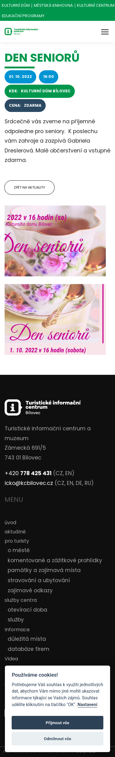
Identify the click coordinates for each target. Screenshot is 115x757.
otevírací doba (27, 609)
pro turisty (17, 540)
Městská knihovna (53, 6)
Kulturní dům (16, 6)
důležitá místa (27, 639)
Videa (11, 658)
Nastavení (88, 704)
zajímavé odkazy (30, 590)
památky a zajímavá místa (44, 570)
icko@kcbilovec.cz (29, 483)
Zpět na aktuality (29, 187)
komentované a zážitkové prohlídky (55, 560)
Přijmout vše (57, 722)
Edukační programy (23, 16)
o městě (19, 550)
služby (16, 619)
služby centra (21, 600)
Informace (17, 629)
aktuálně (15, 531)
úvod (10, 522)
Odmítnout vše (57, 738)
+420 (28, 473)
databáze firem (28, 649)
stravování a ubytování (39, 580)
